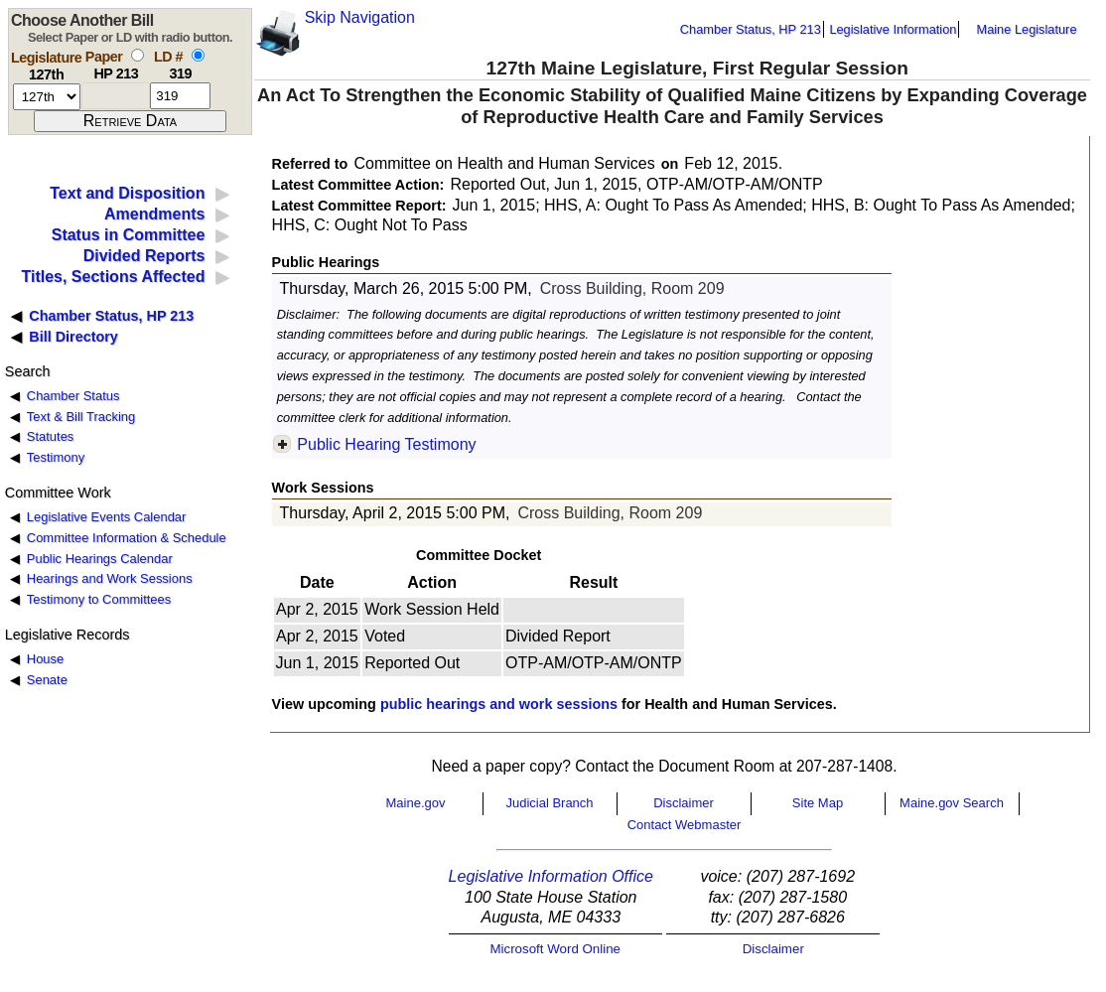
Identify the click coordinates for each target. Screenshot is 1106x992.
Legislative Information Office (551, 876)
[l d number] (180, 95)
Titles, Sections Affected (113, 276)
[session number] (46, 96)
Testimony (55, 457)
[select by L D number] (198, 55)
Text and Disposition (127, 193)
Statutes (50, 436)
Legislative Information (892, 29)
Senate (47, 679)
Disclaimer (683, 802)
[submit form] (130, 121)
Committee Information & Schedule (126, 537)
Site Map (817, 802)
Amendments (154, 214)
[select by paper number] (137, 55)
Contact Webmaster (684, 824)
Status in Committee (129, 234)
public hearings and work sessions (499, 704)
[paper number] (115, 95)
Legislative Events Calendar (107, 516)
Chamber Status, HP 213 (750, 29)
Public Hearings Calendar (100, 558)
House (45, 658)
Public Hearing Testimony (386, 444)
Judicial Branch (549, 802)
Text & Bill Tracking (81, 416)
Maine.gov (416, 802)
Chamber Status (73, 395)
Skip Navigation (360, 17)
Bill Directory (73, 337)
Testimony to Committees (99, 599)
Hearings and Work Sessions (110, 578)
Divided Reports (144, 255)
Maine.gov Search (951, 802)
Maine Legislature (1026, 29)
